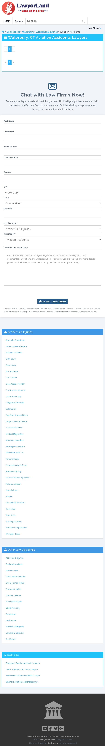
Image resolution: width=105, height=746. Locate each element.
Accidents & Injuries (47, 31)
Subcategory (9, 234)
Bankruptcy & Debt (14, 564)
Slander (9, 496)
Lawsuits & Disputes (15, 633)
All (3, 31)
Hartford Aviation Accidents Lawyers (22, 669)
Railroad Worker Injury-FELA (18, 477)
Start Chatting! (52, 301)
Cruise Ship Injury (13, 396)
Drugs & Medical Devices (17, 421)
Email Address (10, 146)
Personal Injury (12, 459)
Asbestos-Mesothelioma (16, 346)
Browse (19, 21)
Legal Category (11, 223)
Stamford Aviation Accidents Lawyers (22, 681)
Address (7, 172)
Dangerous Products (15, 402)
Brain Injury (11, 365)
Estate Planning (12, 608)
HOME (7, 21)
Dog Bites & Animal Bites (17, 415)
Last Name (9, 131)
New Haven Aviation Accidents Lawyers (23, 675)
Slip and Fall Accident (15, 502)
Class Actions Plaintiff (15, 384)
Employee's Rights (14, 601)
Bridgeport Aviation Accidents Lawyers (23, 663)
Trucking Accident (13, 521)
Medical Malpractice (14, 434)
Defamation (11, 409)
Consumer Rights (13, 589)
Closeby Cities (13, 655)
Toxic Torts (10, 515)
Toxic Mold (10, 509)
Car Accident (11, 377)
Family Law (11, 614)
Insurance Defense (14, 427)
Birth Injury (11, 359)
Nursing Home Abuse (15, 446)
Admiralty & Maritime (15, 340)
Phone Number (11, 157)
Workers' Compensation (16, 527)
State (6, 197)
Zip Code (8, 208)
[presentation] (52, 292)
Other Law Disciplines (21, 550)
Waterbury (28, 31)
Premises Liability (13, 471)
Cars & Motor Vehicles (15, 576)
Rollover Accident (13, 484)
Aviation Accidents (14, 352)
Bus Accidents (12, 371)
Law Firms (94, 28)
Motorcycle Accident (15, 440)
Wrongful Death (13, 534)
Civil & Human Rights (15, 583)
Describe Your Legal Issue (16, 247)
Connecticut (13, 31)
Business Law (12, 570)
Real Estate (11, 639)
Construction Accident (15, 390)
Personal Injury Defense (16, 465)
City (5, 187)
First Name (9, 121)
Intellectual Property (15, 626)
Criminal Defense (13, 595)
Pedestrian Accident (14, 452)
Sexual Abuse (12, 490)
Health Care (11, 620)
